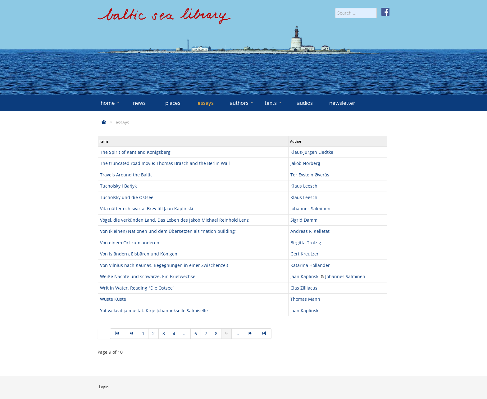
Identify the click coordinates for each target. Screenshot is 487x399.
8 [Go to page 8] (216, 333)
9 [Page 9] (226, 333)
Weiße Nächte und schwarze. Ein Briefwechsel (148, 276)
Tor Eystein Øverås (309, 175)
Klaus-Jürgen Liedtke (311, 152)
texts (274, 103)
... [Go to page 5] (185, 333)
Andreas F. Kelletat (310, 231)
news (139, 102)
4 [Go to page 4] (174, 333)
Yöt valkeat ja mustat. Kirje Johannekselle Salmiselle (154, 310)
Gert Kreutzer (304, 254)
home (111, 103)
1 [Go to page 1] (143, 333)
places (172, 102)
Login (103, 386)
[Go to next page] (250, 333)
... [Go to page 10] (237, 333)
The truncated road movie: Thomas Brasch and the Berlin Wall (165, 163)
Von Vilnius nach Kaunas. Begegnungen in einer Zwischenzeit (164, 265)
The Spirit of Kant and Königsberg (135, 152)
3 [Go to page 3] (163, 333)
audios (305, 102)
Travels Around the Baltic (126, 175)
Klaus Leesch (303, 186)
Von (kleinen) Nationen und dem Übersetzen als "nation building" (168, 231)
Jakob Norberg (305, 163)
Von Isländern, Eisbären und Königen (138, 254)
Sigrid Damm (303, 220)
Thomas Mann (305, 299)
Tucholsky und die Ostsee (126, 197)
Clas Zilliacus (303, 288)
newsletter (342, 102)
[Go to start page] (117, 333)
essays (206, 102)
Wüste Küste (113, 299)
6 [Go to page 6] (195, 333)
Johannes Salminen (310, 208)
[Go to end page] (264, 333)
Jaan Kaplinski (305, 276)
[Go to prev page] (131, 333)
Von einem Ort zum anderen (129, 243)
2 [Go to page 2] (153, 333)
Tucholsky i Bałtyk (118, 186)
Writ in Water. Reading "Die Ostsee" (137, 288)
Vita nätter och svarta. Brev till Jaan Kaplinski (146, 208)
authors (242, 103)
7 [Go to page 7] (206, 333)
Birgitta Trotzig (305, 243)
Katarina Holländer (310, 265)
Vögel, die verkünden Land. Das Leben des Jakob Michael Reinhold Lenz (174, 220)
